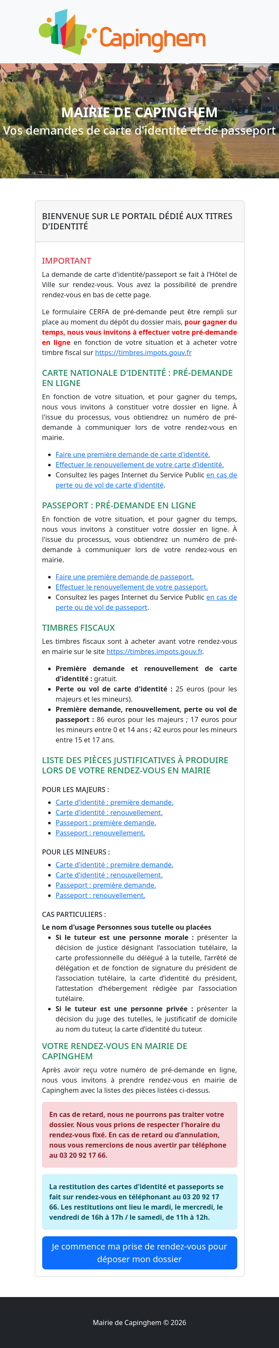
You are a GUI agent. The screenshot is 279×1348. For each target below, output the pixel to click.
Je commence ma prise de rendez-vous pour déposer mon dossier (139, 1253)
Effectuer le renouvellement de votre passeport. (132, 587)
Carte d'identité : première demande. (115, 802)
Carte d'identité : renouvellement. (109, 812)
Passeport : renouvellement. (101, 833)
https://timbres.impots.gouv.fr (143, 352)
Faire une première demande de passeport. (125, 576)
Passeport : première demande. (106, 822)
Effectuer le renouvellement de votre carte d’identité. (140, 464)
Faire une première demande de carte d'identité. (133, 454)
